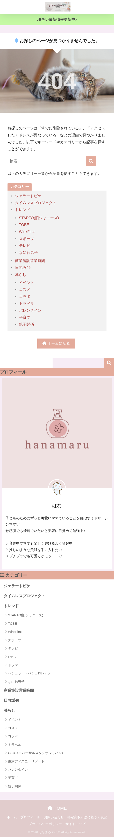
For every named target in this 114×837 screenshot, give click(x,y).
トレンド (22, 210)
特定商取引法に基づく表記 (87, 817)
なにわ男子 (28, 252)
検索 (109, 363)
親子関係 (26, 324)
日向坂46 (22, 268)
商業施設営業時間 (30, 261)
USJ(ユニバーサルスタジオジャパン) (35, 753)
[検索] (91, 161)
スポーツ (26, 239)
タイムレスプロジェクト (35, 203)
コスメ (24, 290)
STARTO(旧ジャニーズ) (39, 218)
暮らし (20, 275)
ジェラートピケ (28, 196)
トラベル (26, 303)
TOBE (24, 225)
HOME (57, 808)
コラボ (24, 297)
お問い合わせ (54, 817)
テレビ (24, 246)
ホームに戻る (56, 343)
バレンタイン (30, 310)
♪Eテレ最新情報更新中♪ (57, 20)
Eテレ (12, 657)
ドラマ (13, 665)
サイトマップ (75, 824)
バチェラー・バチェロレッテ (29, 673)
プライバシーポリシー (45, 824)
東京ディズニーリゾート (26, 761)
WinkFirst (27, 232)
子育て (24, 317)
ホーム (12, 817)
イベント (26, 283)
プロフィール (30, 817)
